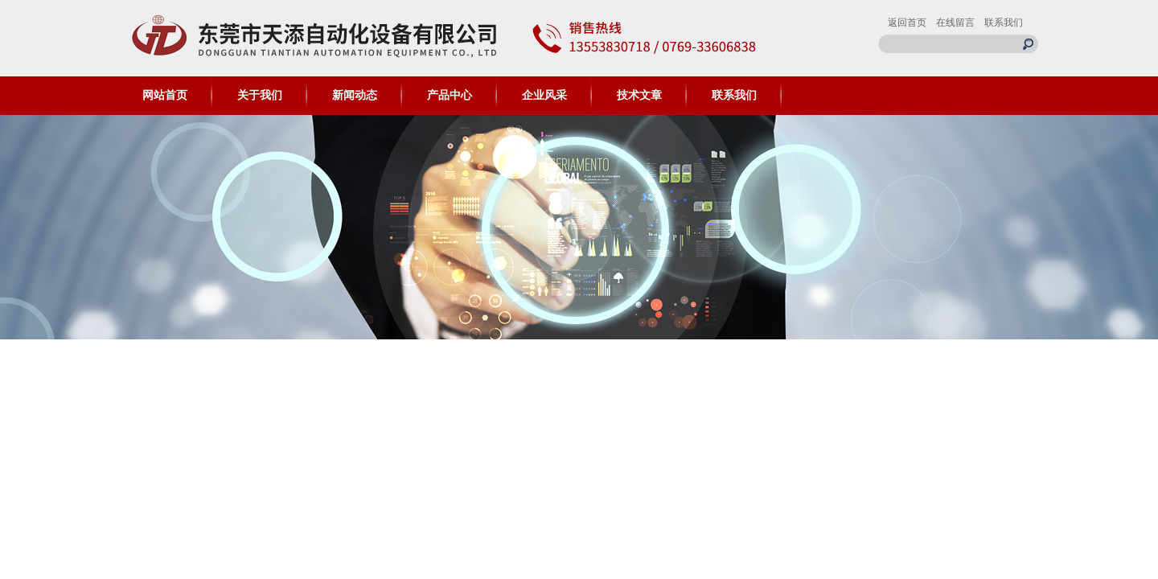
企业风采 (544, 95)
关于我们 (259, 95)
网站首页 (164, 95)
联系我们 (1003, 22)
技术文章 (639, 95)
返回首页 (907, 22)
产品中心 (449, 95)
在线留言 (955, 22)
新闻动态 (354, 95)
